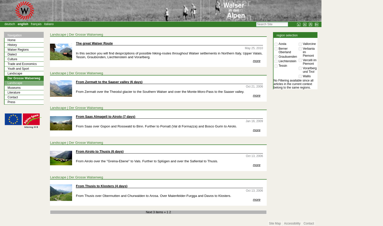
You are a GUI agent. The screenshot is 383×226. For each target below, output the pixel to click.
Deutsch (10, 24)
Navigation (15, 35)
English (23, 24)
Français (36, 24)
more (256, 61)
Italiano (49, 24)
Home (12, 40)
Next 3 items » (156, 212)
